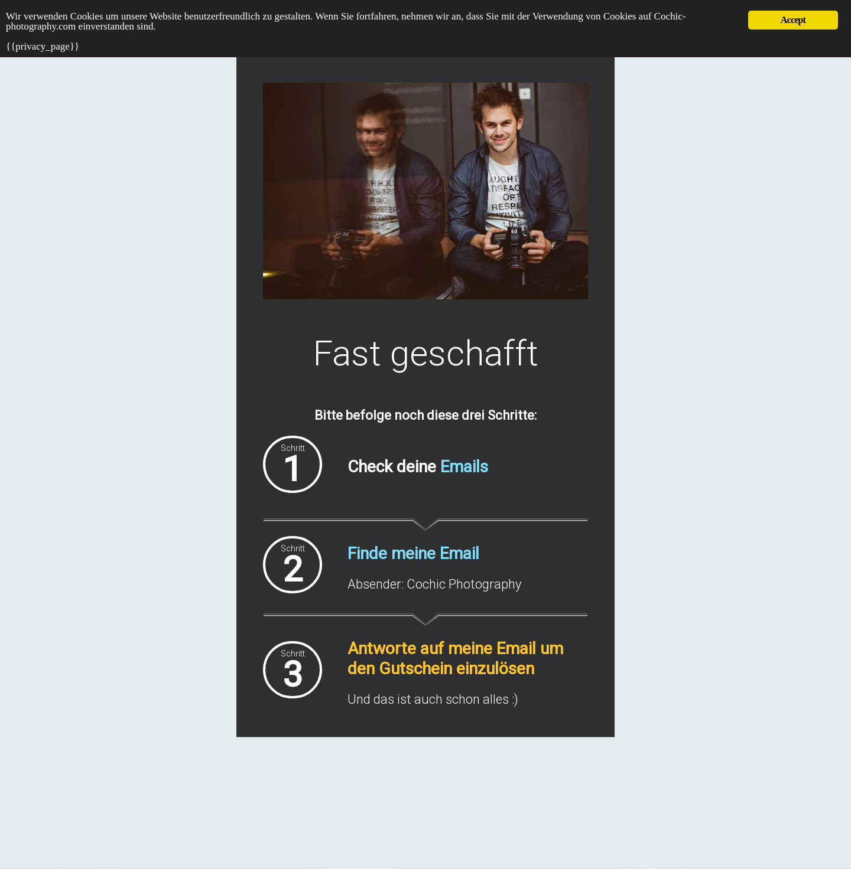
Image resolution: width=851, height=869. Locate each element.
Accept (793, 20)
